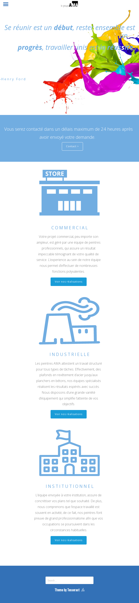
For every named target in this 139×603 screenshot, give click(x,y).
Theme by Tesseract (67, 589)
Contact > (72, 146)
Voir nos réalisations (68, 281)
